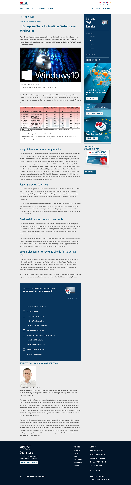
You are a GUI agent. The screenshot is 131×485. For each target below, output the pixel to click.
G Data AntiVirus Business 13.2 (35, 321)
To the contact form (29, 463)
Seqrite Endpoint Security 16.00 (35, 340)
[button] (23, 124)
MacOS (89, 41)
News (27, 8)
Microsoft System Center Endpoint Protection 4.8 (41, 335)
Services (33, 8)
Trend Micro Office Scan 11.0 (34, 354)
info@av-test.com (99, 458)
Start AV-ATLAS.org (94, 113)
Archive (90, 49)
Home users (89, 33)
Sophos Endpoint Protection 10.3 (36, 345)
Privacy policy (95, 479)
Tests (21, 8)
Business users (90, 55)
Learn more (92, 99)
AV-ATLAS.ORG (107, 8)
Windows (90, 37)
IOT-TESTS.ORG (96, 8)
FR (107, 3)
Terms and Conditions (97, 477)
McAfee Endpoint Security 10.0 (35, 330)
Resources (42, 8)
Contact (50, 8)
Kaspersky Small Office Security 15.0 (37, 326)
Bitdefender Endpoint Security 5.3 (36, 307)
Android (90, 45)
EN (104, 3)
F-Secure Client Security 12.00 (35, 316)
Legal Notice (105, 479)
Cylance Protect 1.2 (32, 311)
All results (73, 299)
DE (100, 3)
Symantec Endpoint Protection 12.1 (36, 349)
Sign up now (90, 172)
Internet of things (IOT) (93, 60)
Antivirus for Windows (35, 21)
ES (110, 3)
